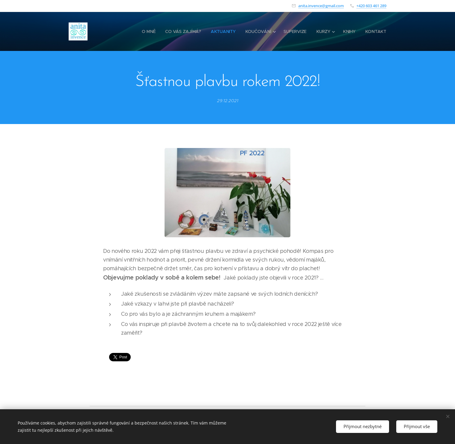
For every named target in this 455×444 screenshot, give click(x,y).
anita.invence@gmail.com (321, 5)
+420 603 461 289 (371, 5)
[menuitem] (150, 31)
